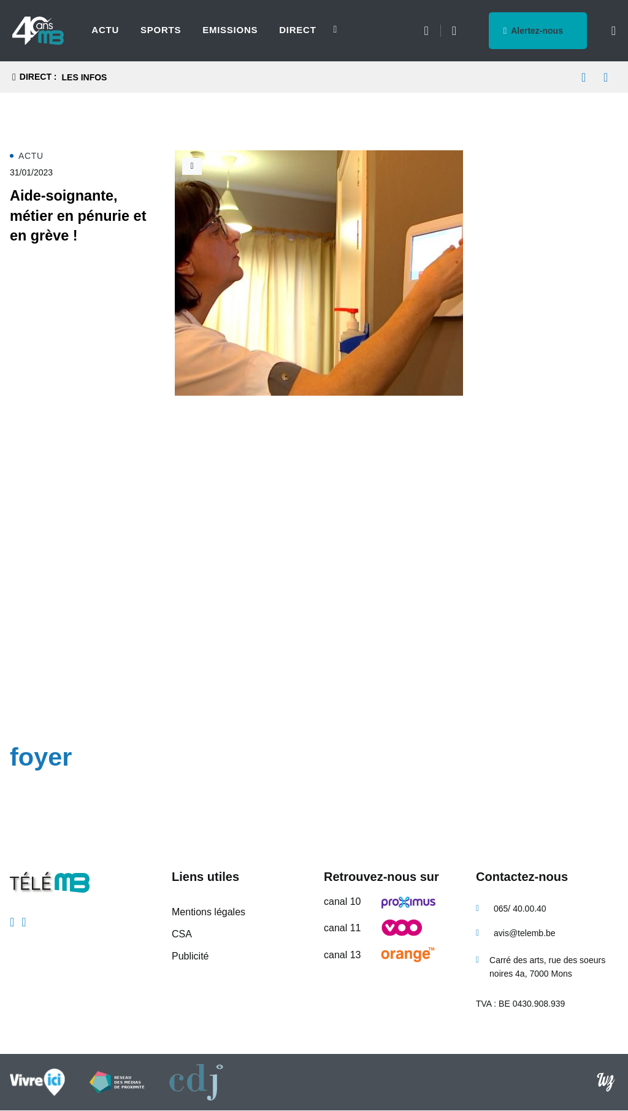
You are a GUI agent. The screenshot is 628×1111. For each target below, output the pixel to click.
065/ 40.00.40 (520, 908)
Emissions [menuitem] (230, 30)
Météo (426, 31)
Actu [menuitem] (105, 30)
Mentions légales (208, 912)
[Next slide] (328, 29)
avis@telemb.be (525, 933)
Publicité (190, 956)
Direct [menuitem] (297, 30)
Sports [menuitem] (160, 30)
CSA (182, 934)
